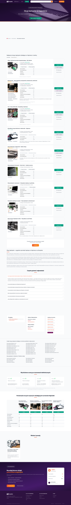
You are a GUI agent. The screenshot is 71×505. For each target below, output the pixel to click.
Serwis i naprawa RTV (11, 93)
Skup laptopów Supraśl (10, 351)
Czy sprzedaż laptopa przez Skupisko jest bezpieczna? (17, 284)
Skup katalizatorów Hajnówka (30, 358)
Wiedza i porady (28, 498)
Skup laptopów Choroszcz (30, 344)
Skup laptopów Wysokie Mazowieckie (50, 352)
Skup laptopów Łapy (29, 347)
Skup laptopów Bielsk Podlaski (49, 343)
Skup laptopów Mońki (10, 348)
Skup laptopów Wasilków (29, 352)
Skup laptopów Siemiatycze (49, 348)
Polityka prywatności (58, 503)
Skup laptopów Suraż (29, 351)
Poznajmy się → (10, 485)
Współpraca (61, 1)
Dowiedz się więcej (20, 485)
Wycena (27, 1)
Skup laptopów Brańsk (10, 344)
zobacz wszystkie (50, 332)
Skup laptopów (14, 38)
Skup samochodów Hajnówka (49, 360)
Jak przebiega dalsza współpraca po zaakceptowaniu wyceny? (18, 299)
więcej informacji (58, 72)
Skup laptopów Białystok (10, 343)
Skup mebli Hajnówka (29, 359)
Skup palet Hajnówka (29, 360)
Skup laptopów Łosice (48, 347)
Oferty (22, 1)
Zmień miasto (30, 329)
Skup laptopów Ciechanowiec (49, 344)
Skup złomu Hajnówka (29, 362)
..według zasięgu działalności (13, 319)
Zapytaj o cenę (59, 88)
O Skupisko (54, 495)
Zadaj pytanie (58, 93)
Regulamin (52, 503)
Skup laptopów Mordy (29, 348)
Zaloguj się (56, 1)
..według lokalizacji (11, 320)
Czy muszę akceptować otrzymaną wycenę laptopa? (16, 296)
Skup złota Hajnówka (48, 362)
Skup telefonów (15, 118)
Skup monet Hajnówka (48, 359)
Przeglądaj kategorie (29, 495)
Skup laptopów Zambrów (29, 353)
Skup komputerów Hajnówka (49, 358)
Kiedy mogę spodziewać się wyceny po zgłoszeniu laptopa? (17, 293)
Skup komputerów (10, 73)
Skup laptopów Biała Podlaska (30, 343)
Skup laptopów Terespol (48, 351)
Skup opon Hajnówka (10, 360)
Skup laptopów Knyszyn (10, 347)
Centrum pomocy (42, 498)
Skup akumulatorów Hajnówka (11, 358)
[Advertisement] (34, 30)
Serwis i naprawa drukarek (11, 94)
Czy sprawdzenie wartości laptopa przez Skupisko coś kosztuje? (18, 290)
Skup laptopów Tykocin (10, 352)
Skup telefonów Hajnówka (10, 362)
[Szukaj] (52, 1)
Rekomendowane (14, 57)
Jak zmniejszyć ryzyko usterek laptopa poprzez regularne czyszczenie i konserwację (12, 450)
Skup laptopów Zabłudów (10, 353)
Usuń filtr (29, 320)
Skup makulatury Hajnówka (11, 359)
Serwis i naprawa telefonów (11, 97)
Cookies (63, 503)
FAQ (26, 499)
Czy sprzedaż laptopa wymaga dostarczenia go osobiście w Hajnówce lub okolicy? (21, 287)
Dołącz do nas (41, 495)
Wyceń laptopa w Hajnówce (35, 18)
